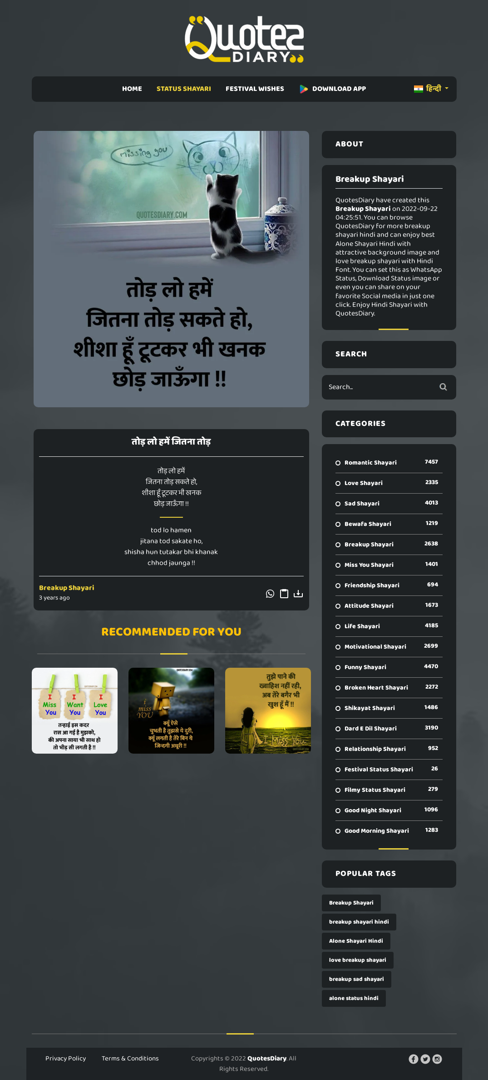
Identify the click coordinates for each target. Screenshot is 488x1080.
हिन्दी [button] (428, 89)
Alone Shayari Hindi (356, 941)
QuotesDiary (266, 1058)
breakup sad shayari (356, 979)
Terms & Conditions (130, 1058)
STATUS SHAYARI (184, 89)
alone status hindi (354, 998)
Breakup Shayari (66, 588)
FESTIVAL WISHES (255, 89)
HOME (132, 89)
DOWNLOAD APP (332, 89)
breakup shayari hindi (359, 922)
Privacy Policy (65, 1058)
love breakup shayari (357, 960)
